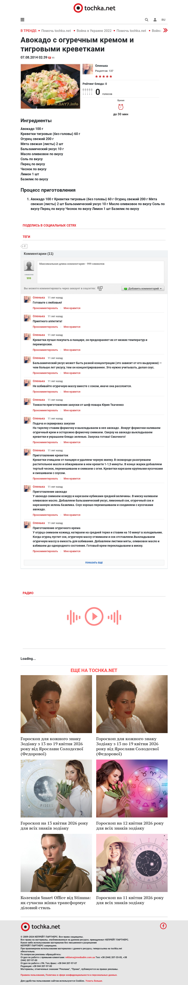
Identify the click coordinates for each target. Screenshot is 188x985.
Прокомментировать (45, 308)
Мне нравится (72, 308)
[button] (155, 19)
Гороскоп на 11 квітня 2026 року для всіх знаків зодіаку (130, 900)
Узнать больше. (94, 981)
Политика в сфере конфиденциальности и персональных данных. (81, 975)
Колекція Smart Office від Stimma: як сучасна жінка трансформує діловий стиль (56, 902)
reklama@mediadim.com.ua (80, 957)
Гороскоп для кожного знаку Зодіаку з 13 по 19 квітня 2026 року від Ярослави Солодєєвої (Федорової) (52, 746)
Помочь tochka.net (56, 31)
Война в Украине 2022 (94, 31)
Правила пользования (32, 975)
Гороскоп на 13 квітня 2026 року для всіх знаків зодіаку (54, 825)
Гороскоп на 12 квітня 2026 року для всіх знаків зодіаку (130, 825)
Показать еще (94, 562)
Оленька (39, 297)
